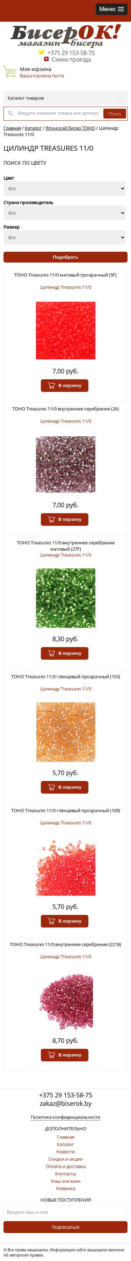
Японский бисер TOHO (70, 128)
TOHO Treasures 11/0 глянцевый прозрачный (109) (65, 810)
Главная (12, 128)
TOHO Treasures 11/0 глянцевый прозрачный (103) (65, 676)
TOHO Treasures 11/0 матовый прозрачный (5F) (65, 275)
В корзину (64, 385)
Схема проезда (71, 59)
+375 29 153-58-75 (71, 53)
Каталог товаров (65, 98)
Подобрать (65, 257)
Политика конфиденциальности (65, 1117)
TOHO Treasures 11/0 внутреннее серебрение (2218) (65, 944)
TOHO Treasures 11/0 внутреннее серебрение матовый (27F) (66, 545)
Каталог (33, 128)
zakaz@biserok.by (66, 1103)
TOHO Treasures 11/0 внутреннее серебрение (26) (65, 409)
